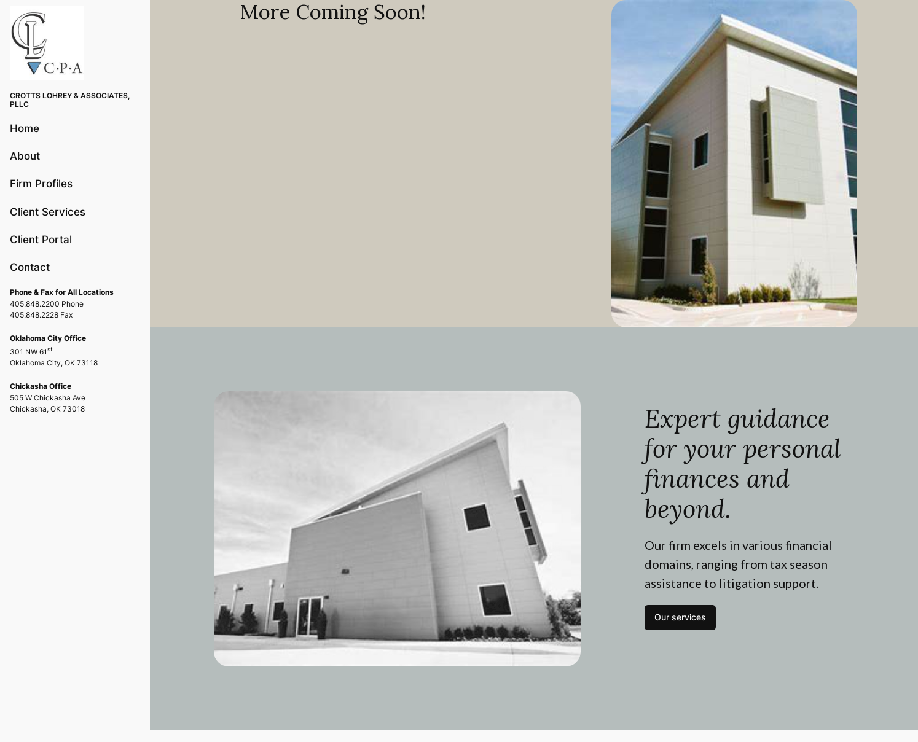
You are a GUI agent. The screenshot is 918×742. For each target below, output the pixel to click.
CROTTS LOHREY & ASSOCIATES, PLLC (70, 100)
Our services (680, 617)
